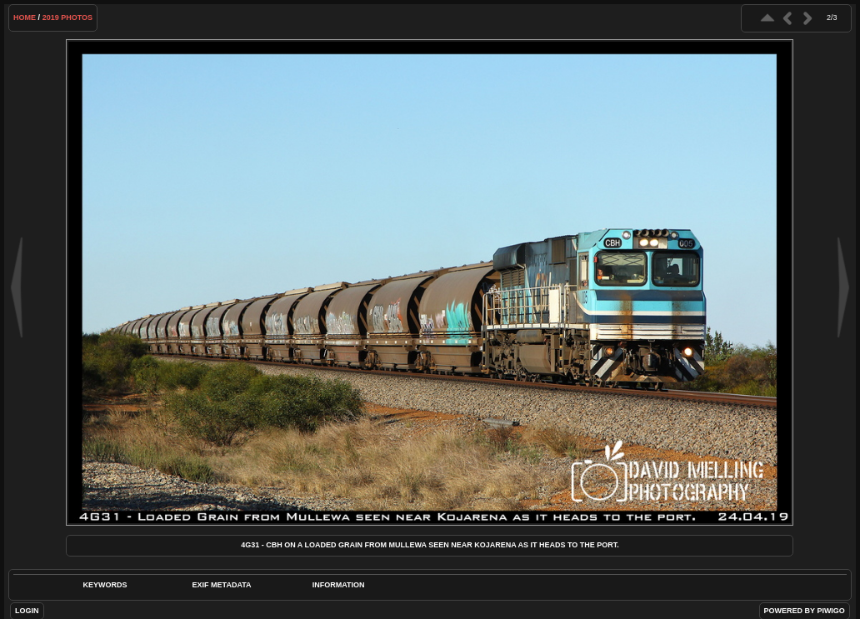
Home (24, 17)
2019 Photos (67, 17)
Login (27, 611)
